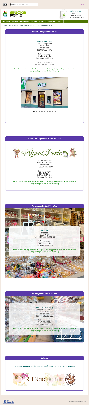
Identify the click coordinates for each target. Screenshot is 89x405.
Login (82, 4)
